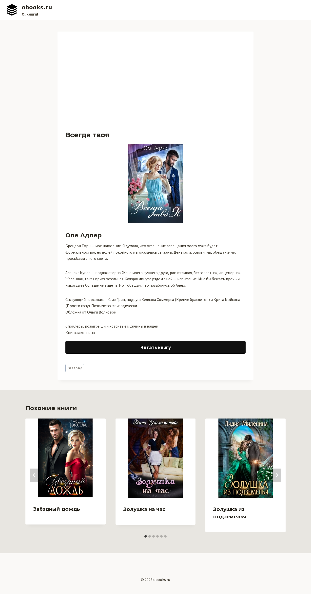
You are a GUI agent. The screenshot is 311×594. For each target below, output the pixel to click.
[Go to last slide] (34, 475)
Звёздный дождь (56, 509)
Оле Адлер (75, 368)
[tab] (145, 536)
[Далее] (276, 475)
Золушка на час (144, 509)
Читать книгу (155, 347)
